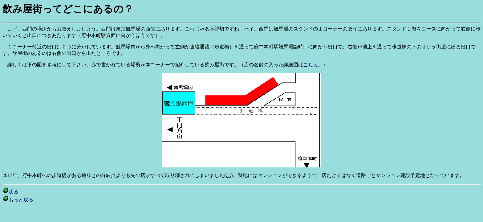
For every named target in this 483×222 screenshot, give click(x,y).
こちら (310, 64)
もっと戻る (17, 199)
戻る (10, 191)
